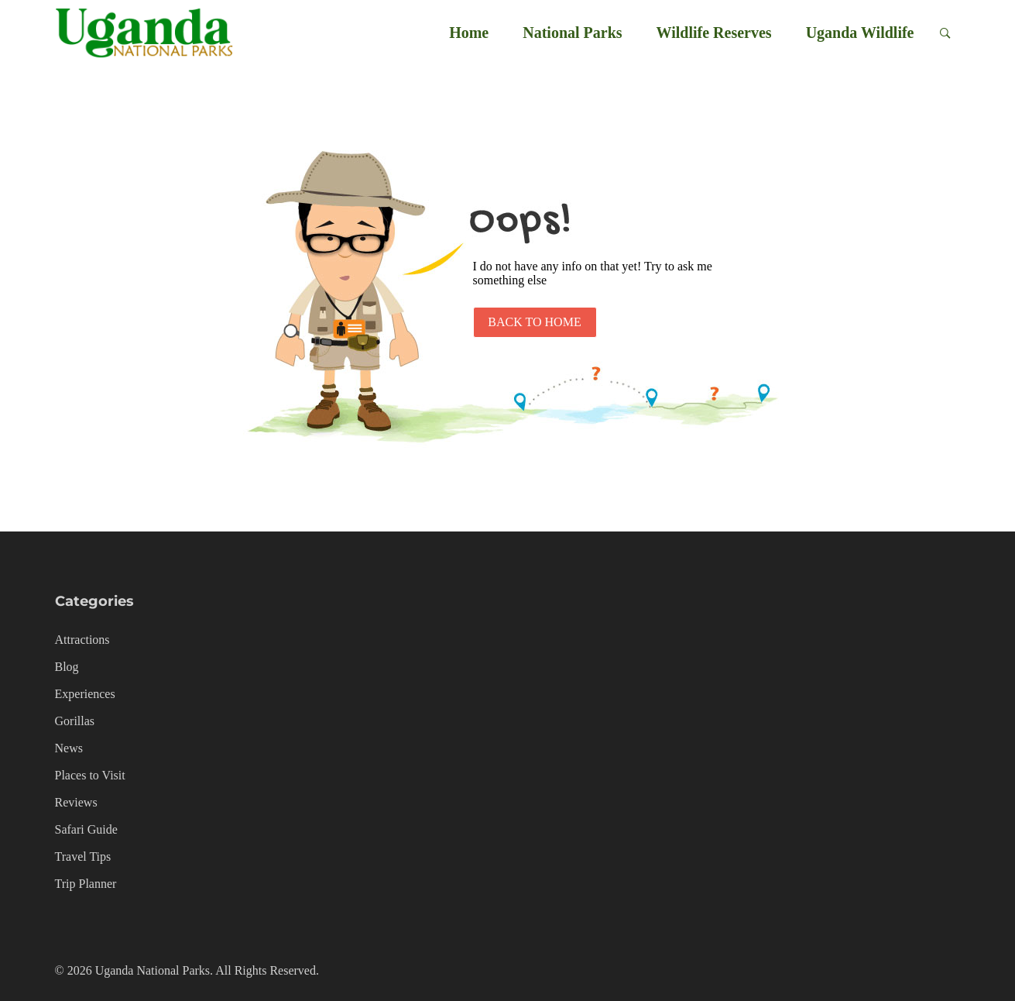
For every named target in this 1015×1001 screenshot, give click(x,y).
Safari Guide (86, 829)
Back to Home (534, 322)
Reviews (76, 802)
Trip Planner (86, 883)
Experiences (85, 693)
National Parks (572, 32)
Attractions (82, 639)
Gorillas (75, 721)
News (69, 748)
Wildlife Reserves (714, 32)
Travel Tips (83, 856)
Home (469, 32)
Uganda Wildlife (860, 32)
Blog (67, 666)
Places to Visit (90, 775)
